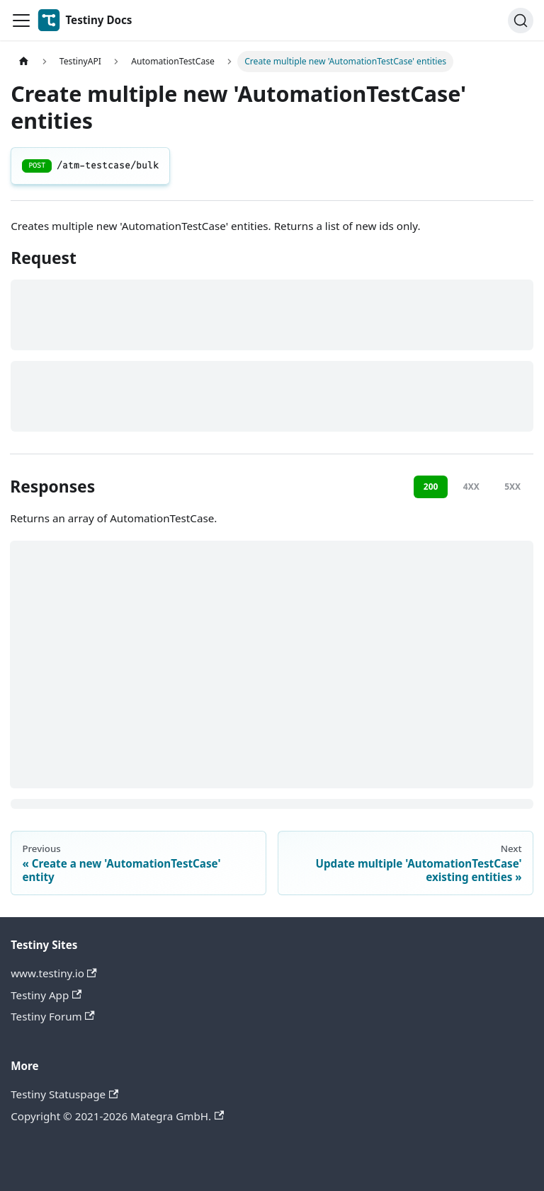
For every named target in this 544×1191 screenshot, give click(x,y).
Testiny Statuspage (64, 1094)
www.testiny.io (54, 973)
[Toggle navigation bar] (21, 20)
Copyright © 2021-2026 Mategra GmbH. (117, 1116)
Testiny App (46, 995)
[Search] (520, 20)
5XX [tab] (512, 487)
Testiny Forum (53, 1016)
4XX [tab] (471, 487)
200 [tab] (431, 487)
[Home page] (23, 61)
